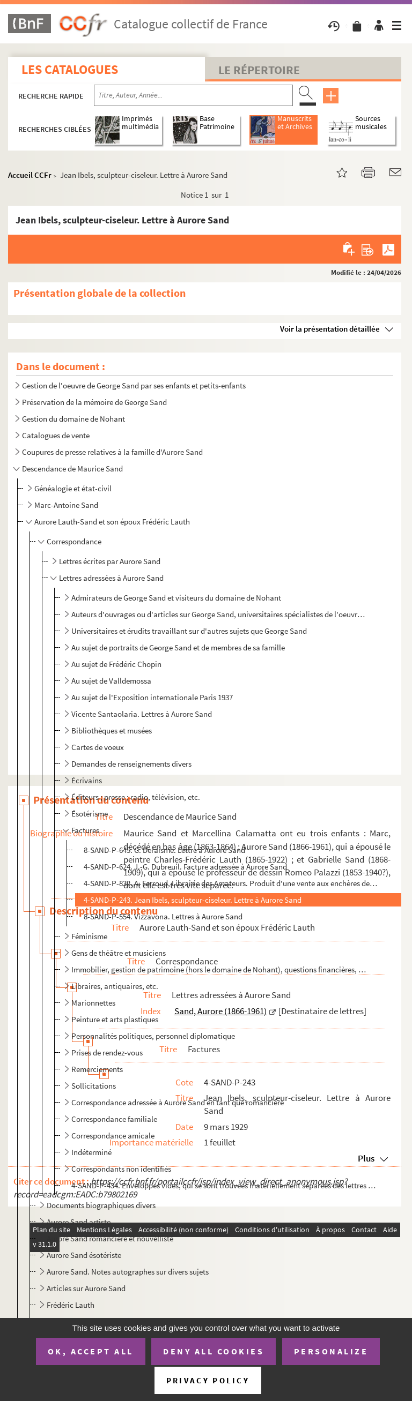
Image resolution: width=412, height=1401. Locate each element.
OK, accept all (91, 1351)
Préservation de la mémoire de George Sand (94, 402)
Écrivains (86, 780)
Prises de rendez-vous (107, 1052)
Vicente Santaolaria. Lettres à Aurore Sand (141, 714)
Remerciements (97, 1069)
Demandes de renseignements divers (131, 764)
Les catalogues (69, 69)
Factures (85, 830)
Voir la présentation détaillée (330, 329)
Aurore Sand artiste (79, 1222)
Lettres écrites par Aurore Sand (109, 561)
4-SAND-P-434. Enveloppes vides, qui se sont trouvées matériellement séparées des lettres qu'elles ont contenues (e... (223, 1185)
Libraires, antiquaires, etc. (114, 986)
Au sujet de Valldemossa (111, 681)
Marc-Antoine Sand (66, 505)
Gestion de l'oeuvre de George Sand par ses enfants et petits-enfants (134, 385)
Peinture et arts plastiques (114, 1019)
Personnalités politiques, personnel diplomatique (153, 1036)
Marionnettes (93, 1003)
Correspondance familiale (114, 1119)
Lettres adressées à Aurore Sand (111, 578)
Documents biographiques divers (101, 1205)
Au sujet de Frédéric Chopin (116, 664)
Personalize (331, 1351)
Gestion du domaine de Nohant (73, 419)
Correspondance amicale (112, 1135)
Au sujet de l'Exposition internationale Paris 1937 (152, 697)
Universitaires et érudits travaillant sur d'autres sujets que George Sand (189, 631)
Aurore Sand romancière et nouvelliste (110, 1238)
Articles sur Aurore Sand (86, 1288)
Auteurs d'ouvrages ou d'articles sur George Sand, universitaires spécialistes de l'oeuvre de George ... (219, 614)
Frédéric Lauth (70, 1305)
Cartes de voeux (97, 747)
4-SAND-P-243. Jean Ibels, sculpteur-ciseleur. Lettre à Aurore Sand (192, 900)
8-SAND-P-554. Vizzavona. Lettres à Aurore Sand (163, 916)
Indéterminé (91, 1152)
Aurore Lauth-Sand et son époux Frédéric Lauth (112, 521)
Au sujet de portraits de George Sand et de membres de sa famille (178, 647)
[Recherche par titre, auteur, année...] (193, 95)
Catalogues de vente (56, 435)
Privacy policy (207, 1380)
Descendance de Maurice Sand (72, 468)
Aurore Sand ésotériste (84, 1255)
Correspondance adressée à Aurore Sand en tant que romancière (177, 1102)
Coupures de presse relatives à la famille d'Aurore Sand (112, 452)
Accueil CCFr (30, 175)
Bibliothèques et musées (111, 730)
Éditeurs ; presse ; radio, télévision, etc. (135, 797)
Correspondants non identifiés (121, 1169)
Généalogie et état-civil (73, 488)
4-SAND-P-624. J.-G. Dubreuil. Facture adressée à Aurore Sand (185, 866)
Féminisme (89, 936)
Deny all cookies (213, 1351)
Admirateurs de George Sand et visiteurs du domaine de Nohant (176, 598)
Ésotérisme (89, 813)
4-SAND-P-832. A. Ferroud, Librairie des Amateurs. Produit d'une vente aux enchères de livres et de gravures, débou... (230, 883)
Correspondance (74, 541)
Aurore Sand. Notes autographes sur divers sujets (128, 1272)
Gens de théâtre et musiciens (118, 953)
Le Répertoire (259, 69)
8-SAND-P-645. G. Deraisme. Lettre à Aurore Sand (164, 850)
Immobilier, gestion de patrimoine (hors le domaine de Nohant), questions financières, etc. (219, 969)
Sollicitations (93, 1086)
